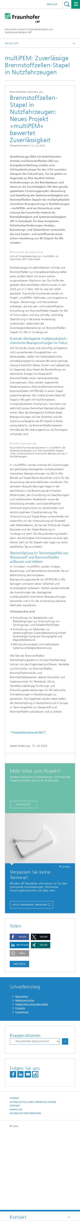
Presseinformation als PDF (28, 811)
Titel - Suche (67, 4)
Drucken (19, 1043)
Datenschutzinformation (25, 1192)
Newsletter (21, 1075)
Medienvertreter (25, 1079)
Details (22, 883)
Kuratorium (22, 1091)
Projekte (20, 1087)
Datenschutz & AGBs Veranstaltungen (33, 1181)
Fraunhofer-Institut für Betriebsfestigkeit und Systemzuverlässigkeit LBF (29, 31)
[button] (19, 1016)
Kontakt (15, 1185)
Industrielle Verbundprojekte (31, 1083)
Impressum (16, 1188)
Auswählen (65, 1120)
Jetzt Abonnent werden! (29, 984)
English (52, 4)
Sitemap (14, 1177)
